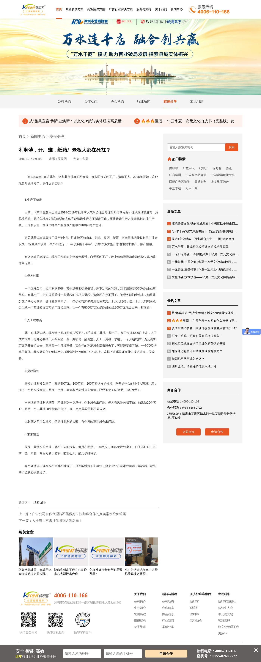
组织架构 (140, 620)
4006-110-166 (71, 595)
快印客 (32, 177)
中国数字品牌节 (195, 175)
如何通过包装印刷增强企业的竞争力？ (194, 351)
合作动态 (168, 607)
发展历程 (140, 614)
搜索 (232, 147)
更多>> (222, 633)
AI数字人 (189, 168)
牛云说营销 (225, 614)
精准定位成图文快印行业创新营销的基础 (196, 343)
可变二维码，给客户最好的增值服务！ (194, 335)
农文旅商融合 (220, 181)
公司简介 (140, 601)
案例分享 (57, 136)
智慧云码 (224, 620)
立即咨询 (188, 431)
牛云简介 (140, 607)
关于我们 (161, 9)
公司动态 (168, 601)
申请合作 (217, 431)
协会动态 (168, 614)
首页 (59, 9)
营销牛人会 (225, 607)
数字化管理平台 (228, 626)
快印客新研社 (227, 601)
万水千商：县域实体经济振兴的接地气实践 (197, 246)
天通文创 (200, 181)
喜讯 (229, 168)
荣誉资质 (140, 626)
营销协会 (196, 620)
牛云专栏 (175, 188)
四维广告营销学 (179, 181)
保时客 (217, 168)
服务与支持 (143, 9)
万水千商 (191, 188)
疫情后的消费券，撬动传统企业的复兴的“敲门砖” (202, 328)
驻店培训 (175, 175)
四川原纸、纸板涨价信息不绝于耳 (191, 366)
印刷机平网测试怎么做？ (186, 358)
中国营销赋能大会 (223, 175)
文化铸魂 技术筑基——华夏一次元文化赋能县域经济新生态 (208, 277)
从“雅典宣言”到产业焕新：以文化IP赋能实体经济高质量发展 (75, 121)
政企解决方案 (75, 9)
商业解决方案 (96, 9)
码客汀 (203, 168)
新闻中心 (177, 9)
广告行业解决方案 (121, 9)
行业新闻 (168, 620)
